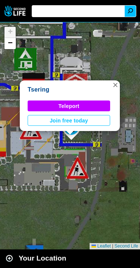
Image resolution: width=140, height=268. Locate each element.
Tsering (38, 89)
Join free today (69, 121)
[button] (115, 84)
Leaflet (101, 246)
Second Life (16, 11)
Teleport (69, 106)
